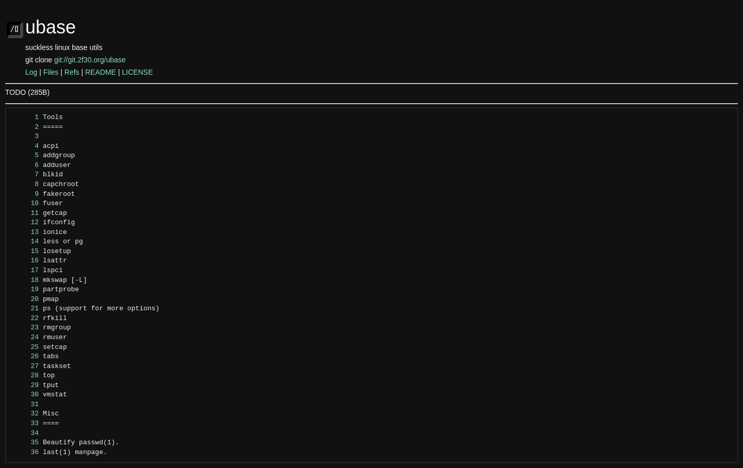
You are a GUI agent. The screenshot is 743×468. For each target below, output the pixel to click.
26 (25, 356)
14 (25, 241)
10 (25, 203)
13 (25, 232)
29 (25, 385)
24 (25, 337)
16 (25, 260)
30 (25, 394)
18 (25, 280)
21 (25, 308)
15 (25, 251)
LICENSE (137, 72)
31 (25, 404)
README (100, 72)
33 (25, 423)
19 (25, 289)
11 (25, 213)
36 (25, 452)
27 (25, 366)
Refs (71, 72)
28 (25, 375)
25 (25, 347)
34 (25, 433)
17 (25, 270)
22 (25, 318)
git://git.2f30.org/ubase (90, 60)
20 (25, 299)
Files (51, 72)
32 (25, 414)
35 (25, 442)
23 (25, 327)
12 (25, 222)
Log (31, 72)
